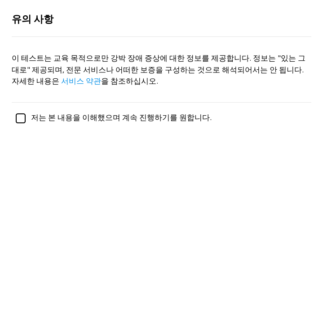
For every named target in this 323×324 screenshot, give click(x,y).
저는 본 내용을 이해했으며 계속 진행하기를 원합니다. (112, 117)
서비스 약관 (81, 81)
